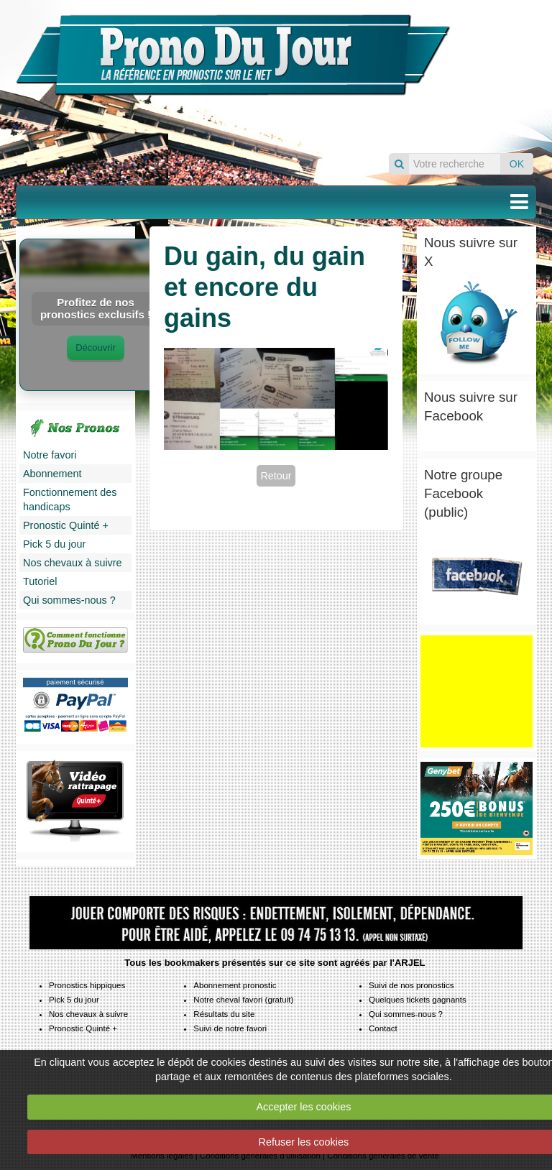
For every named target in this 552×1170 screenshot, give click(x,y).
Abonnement (52, 473)
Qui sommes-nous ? (69, 600)
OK (517, 164)
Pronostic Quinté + (66, 525)
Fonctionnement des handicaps (69, 499)
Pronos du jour (499, 67)
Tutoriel (40, 581)
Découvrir (95, 347)
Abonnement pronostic (234, 985)
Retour (275, 476)
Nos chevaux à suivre (72, 562)
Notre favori (49, 455)
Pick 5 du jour (54, 544)
